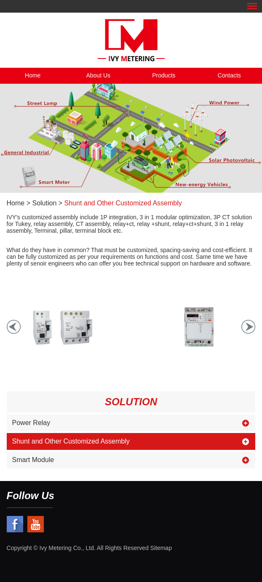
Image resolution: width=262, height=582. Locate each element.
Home (32, 75)
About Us (98, 75)
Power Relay (31, 422)
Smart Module (33, 459)
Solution (44, 203)
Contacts (229, 75)
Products (163, 75)
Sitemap (161, 548)
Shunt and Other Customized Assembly (123, 203)
